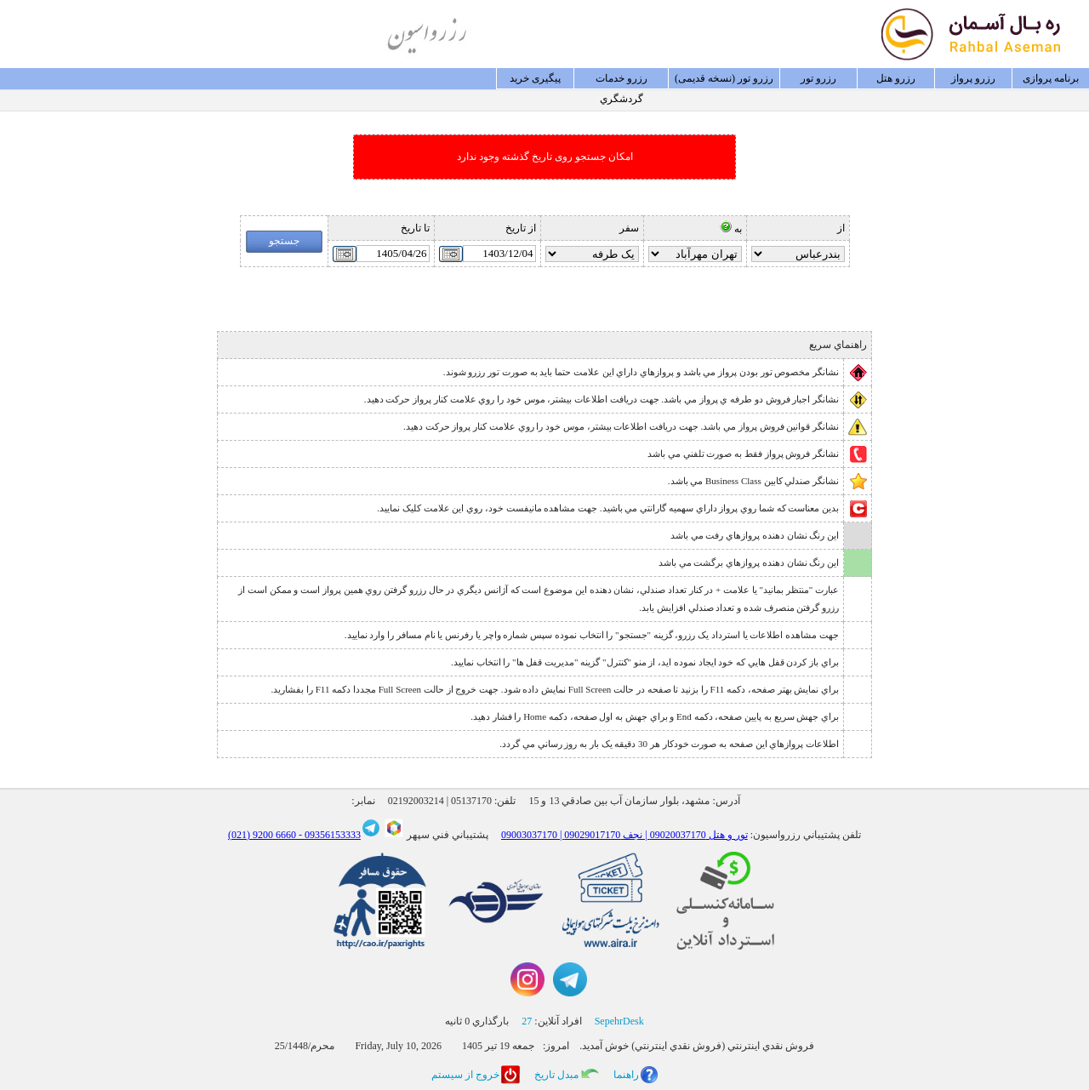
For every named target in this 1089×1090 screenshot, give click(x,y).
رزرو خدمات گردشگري (621, 80)
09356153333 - (328, 835)
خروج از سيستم (465, 1075)
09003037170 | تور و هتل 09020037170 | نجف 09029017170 (624, 835)
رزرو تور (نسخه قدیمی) (724, 78)
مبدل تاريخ (556, 1075)
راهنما (626, 1075)
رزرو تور (818, 78)
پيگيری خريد (535, 78)
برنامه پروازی (1051, 78)
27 (527, 1021)
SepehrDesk (619, 1021)
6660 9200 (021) (262, 835)
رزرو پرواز (973, 78)
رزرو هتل (895, 78)
